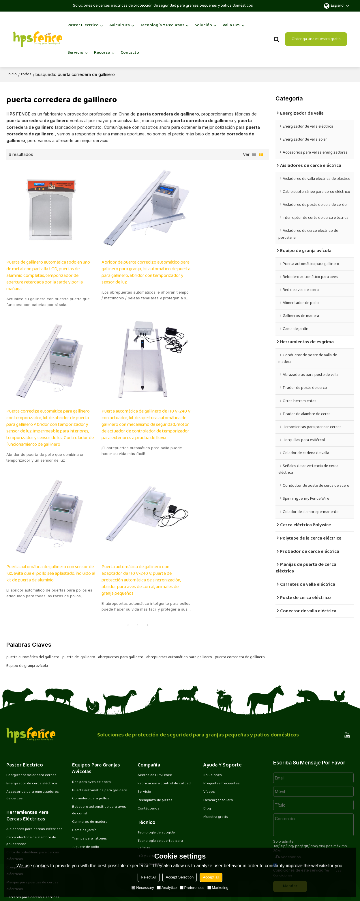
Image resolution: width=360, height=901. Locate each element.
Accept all (211, 877)
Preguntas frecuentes (221, 731)
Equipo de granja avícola (27, 519)
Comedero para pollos (91, 746)
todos (26, 74)
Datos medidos (151, 812)
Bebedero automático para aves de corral (99, 758)
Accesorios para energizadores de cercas (32, 743)
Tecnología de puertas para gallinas (161, 792)
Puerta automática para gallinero (99, 738)
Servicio (75, 52)
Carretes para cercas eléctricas (33, 846)
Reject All (148, 877)
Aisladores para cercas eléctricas (34, 777)
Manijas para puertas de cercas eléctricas (32, 834)
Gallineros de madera (90, 770)
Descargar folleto (218, 748)
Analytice (167, 887)
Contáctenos (149, 756)
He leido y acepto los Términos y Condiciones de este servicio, (307, 818)
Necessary (143, 887)
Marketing (217, 887)
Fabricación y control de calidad (165, 731)
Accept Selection (180, 877)
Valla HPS (231, 25)
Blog (207, 756)
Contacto (130, 52)
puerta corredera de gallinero (240, 510)
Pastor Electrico (83, 25)
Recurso (102, 52)
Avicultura (119, 25)
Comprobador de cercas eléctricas (27, 819)
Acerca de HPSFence (155, 723)
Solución (203, 25)
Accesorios (288, 804)
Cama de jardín (84, 778)
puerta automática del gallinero (32, 510)
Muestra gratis (215, 765)
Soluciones (212, 723)
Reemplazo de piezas (155, 748)
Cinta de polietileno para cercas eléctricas (33, 803)
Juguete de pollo (86, 795)
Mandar (290, 834)
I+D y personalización (155, 804)
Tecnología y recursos (162, 25)
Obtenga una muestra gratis (316, 38)
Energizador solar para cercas (31, 723)
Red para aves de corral (92, 730)
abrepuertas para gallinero (120, 510)
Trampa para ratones (90, 787)
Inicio (12, 74)
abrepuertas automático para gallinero (179, 510)
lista (254, 154)
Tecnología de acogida (156, 780)
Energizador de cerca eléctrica (32, 731)
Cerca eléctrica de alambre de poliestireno (31, 788)
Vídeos (209, 740)
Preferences (192, 887)
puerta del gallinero (78, 510)
